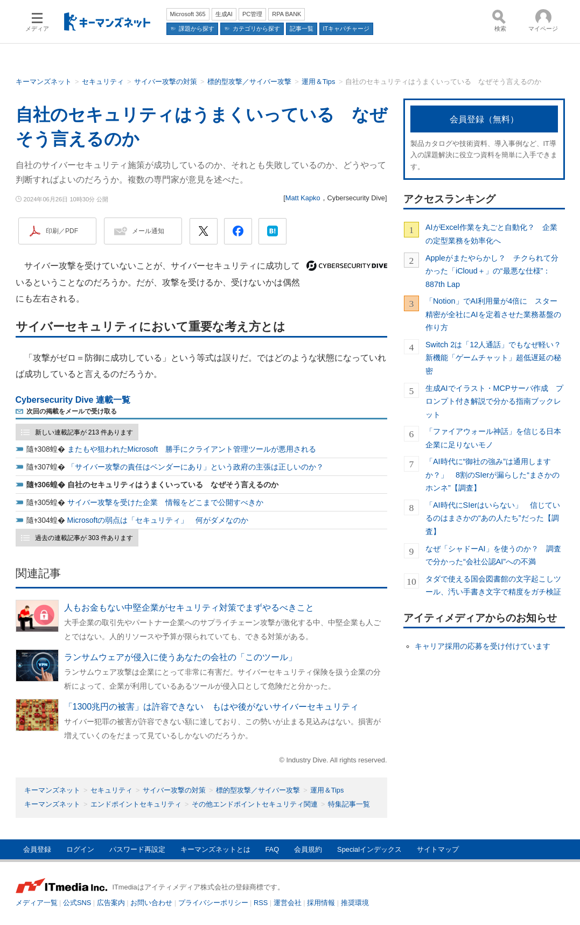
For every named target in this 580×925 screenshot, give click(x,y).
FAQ (272, 849)
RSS (261, 903)
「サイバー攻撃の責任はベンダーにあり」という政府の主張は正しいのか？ (195, 466)
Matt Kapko (302, 198)
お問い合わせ (151, 903)
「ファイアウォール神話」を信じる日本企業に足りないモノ (493, 438)
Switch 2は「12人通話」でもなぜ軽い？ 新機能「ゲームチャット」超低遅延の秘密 (495, 357)
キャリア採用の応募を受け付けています (482, 646)
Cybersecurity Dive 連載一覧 (73, 399)
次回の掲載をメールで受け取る (71, 411)
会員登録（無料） (484, 119)
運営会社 (288, 903)
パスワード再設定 (137, 849)
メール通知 (148, 231)
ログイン (80, 849)
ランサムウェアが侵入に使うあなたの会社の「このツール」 (180, 657)
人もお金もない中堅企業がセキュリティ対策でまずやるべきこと (189, 607)
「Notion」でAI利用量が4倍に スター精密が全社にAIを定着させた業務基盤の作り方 (493, 314)
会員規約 (308, 849)
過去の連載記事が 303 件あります (84, 538)
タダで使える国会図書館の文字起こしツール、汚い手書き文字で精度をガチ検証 (493, 585)
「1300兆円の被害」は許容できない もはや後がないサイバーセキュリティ (211, 706)
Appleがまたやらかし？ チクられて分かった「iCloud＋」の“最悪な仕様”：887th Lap (491, 271)
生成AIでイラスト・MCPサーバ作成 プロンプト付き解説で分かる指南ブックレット (494, 401)
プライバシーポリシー (213, 903)
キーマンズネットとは (215, 849)
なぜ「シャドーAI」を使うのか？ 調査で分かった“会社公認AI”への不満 (493, 555)
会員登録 (37, 849)
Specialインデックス (369, 849)
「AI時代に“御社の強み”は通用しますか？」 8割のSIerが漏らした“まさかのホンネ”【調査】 (492, 474)
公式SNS (77, 903)
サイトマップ (438, 849)
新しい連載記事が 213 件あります (84, 432)
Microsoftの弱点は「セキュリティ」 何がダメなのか (158, 520)
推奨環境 (355, 903)
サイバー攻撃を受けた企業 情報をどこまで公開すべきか (165, 502)
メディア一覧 (37, 903)
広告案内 (111, 903)
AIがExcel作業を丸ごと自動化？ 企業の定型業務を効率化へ (491, 233)
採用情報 (321, 903)
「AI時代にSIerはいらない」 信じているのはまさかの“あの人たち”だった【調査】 (492, 518)
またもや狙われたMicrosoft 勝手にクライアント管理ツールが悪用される (192, 449)
